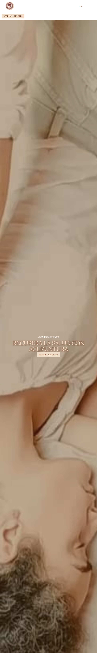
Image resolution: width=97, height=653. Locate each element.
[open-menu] (81, 6)
